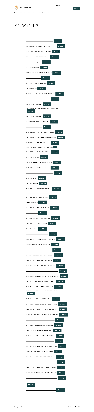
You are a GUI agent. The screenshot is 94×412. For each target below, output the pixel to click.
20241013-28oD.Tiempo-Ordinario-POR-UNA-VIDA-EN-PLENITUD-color (40, 356)
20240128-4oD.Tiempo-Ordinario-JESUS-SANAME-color (37, 121)
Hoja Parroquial (46, 12)
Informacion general (29, 12)
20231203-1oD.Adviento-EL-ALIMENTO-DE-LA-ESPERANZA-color (39, 41)
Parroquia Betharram (25, 7)
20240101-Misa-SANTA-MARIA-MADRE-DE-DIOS (36, 83)
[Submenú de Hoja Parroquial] (51, 12)
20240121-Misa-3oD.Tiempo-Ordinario (34, 116)
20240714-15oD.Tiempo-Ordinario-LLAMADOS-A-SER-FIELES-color (39, 286)
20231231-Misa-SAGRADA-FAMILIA (33, 78)
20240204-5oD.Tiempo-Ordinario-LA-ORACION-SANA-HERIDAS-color (40, 132)
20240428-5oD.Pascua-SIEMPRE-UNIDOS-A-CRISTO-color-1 (38, 218)
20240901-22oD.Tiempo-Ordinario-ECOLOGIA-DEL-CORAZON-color (39, 325)
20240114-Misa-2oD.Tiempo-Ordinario (34, 104)
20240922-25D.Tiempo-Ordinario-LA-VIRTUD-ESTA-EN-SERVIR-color (40, 341)
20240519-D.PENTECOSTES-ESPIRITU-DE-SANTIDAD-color (38, 244)
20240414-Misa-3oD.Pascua (32, 202)
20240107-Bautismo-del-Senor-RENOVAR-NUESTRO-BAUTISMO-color (40, 93)
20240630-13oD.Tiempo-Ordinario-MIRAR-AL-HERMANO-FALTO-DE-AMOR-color (42, 276)
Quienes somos (18, 12)
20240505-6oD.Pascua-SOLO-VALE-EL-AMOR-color (36, 223)
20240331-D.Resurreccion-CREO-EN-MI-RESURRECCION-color (38, 188)
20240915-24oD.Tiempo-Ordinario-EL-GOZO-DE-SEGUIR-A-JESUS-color (40, 335)
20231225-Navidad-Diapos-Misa (32, 67)
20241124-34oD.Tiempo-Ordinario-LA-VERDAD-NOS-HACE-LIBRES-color (41, 390)
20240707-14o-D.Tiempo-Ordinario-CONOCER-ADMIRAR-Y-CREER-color (40, 281)
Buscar (58, 5)
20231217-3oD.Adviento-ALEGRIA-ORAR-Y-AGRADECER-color (38, 51)
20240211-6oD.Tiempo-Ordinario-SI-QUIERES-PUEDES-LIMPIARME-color (41, 137)
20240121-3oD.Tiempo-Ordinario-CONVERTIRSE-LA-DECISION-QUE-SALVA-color (42, 108)
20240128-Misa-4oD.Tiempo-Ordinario (34, 127)
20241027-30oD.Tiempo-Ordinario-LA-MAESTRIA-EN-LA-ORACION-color (41, 367)
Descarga (57, 41)
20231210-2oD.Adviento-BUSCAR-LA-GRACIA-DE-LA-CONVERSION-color (41, 46)
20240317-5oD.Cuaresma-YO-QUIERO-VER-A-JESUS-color (38, 167)
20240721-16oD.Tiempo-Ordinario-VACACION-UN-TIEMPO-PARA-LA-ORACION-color (43, 291)
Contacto (38, 12)
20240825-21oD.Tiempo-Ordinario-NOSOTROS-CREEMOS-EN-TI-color (40, 320)
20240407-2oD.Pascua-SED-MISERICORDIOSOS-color (37, 193)
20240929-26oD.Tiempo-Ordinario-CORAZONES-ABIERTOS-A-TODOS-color (41, 346)
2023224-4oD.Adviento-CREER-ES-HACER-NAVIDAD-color (38, 57)
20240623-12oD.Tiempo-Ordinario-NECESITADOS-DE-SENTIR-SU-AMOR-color (42, 271)
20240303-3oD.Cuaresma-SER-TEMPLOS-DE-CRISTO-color (38, 151)
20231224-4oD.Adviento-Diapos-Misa (33, 62)
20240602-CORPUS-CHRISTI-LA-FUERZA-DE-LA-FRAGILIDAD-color (39, 255)
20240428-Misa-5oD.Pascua (32, 228)
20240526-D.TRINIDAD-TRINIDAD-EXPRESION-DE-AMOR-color (39, 250)
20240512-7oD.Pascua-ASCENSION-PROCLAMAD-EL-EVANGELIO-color (40, 239)
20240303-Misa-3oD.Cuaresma (32, 157)
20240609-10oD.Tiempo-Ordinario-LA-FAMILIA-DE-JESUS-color (39, 260)
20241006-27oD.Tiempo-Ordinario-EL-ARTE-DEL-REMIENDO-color (39, 351)
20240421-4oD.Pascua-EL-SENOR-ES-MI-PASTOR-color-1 (37, 207)
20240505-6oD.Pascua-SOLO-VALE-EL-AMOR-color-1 (37, 234)
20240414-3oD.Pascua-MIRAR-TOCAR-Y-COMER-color (37, 197)
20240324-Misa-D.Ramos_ (31, 178)
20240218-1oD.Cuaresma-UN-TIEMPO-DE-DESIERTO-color (38, 142)
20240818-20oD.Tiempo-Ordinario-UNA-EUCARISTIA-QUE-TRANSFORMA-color (42, 314)
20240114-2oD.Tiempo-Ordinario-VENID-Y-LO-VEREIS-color (38, 99)
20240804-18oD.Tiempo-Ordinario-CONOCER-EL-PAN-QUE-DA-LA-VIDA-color (42, 304)
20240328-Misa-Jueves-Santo (32, 183)
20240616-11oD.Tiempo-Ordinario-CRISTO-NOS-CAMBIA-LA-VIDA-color (40, 265)
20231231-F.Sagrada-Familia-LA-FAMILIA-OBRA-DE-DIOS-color (39, 72)
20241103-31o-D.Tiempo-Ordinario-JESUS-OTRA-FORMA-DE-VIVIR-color (41, 372)
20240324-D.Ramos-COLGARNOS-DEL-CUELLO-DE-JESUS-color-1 (39, 173)
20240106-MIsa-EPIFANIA (31, 88)
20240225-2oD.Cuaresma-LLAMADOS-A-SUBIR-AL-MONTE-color (39, 147)
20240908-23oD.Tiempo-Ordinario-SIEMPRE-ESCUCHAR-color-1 (39, 330)
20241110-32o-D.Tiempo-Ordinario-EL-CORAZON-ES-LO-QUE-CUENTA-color (41, 378)
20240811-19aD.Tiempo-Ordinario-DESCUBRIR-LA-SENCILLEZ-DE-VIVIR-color (42, 309)
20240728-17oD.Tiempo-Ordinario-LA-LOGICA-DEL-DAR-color (38, 298)
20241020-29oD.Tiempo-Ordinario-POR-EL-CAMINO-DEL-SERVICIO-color (41, 362)
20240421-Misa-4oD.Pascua (32, 213)
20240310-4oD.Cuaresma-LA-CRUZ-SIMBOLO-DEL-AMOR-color (39, 162)
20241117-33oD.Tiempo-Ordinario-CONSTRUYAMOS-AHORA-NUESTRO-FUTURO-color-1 (44, 382)
